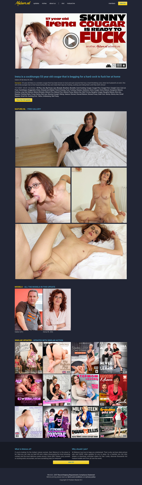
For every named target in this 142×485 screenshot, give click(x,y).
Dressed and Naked (47, 90)
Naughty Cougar (96, 92)
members (112, 3)
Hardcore (86, 90)
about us (53, 3)
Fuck (67, 90)
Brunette (73, 88)
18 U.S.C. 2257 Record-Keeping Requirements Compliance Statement (71, 475)
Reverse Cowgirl (53, 94)
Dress (38, 90)
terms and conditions (75, 477)
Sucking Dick (32, 96)
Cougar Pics (96, 88)
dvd (63, 3)
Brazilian (66, 88)
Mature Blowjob (39, 92)
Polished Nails (26, 94)
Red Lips (44, 94)
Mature (30, 92)
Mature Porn (58, 92)
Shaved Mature (81, 94)
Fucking (73, 90)
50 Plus (39, 88)
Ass (44, 88)
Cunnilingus (23, 90)
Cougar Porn (105, 88)
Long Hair (24, 92)
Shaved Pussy (92, 94)
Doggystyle (32, 90)
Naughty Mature (108, 92)
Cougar (88, 88)
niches (44, 3)
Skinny (108, 94)
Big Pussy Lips (51, 88)
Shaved (73, 94)
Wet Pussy (55, 96)
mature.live (71, 3)
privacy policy (90, 477)
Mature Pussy (68, 92)
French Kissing (60, 90)
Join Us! (123, 3)
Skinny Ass (115, 94)
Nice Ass (118, 92)
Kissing (17, 92)
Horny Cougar (94, 90)
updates (36, 3)
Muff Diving (86, 92)
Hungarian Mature (116, 90)
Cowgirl (113, 88)
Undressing (47, 96)
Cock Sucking (81, 88)
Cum (118, 88)
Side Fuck (101, 94)
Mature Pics (49, 92)
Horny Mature (104, 90)
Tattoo (40, 96)
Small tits (24, 96)
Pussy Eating (35, 94)
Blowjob (59, 88)
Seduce (67, 94)
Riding (62, 94)
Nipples (17, 94)
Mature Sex (78, 92)
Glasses (79, 90)
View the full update (23, 100)
